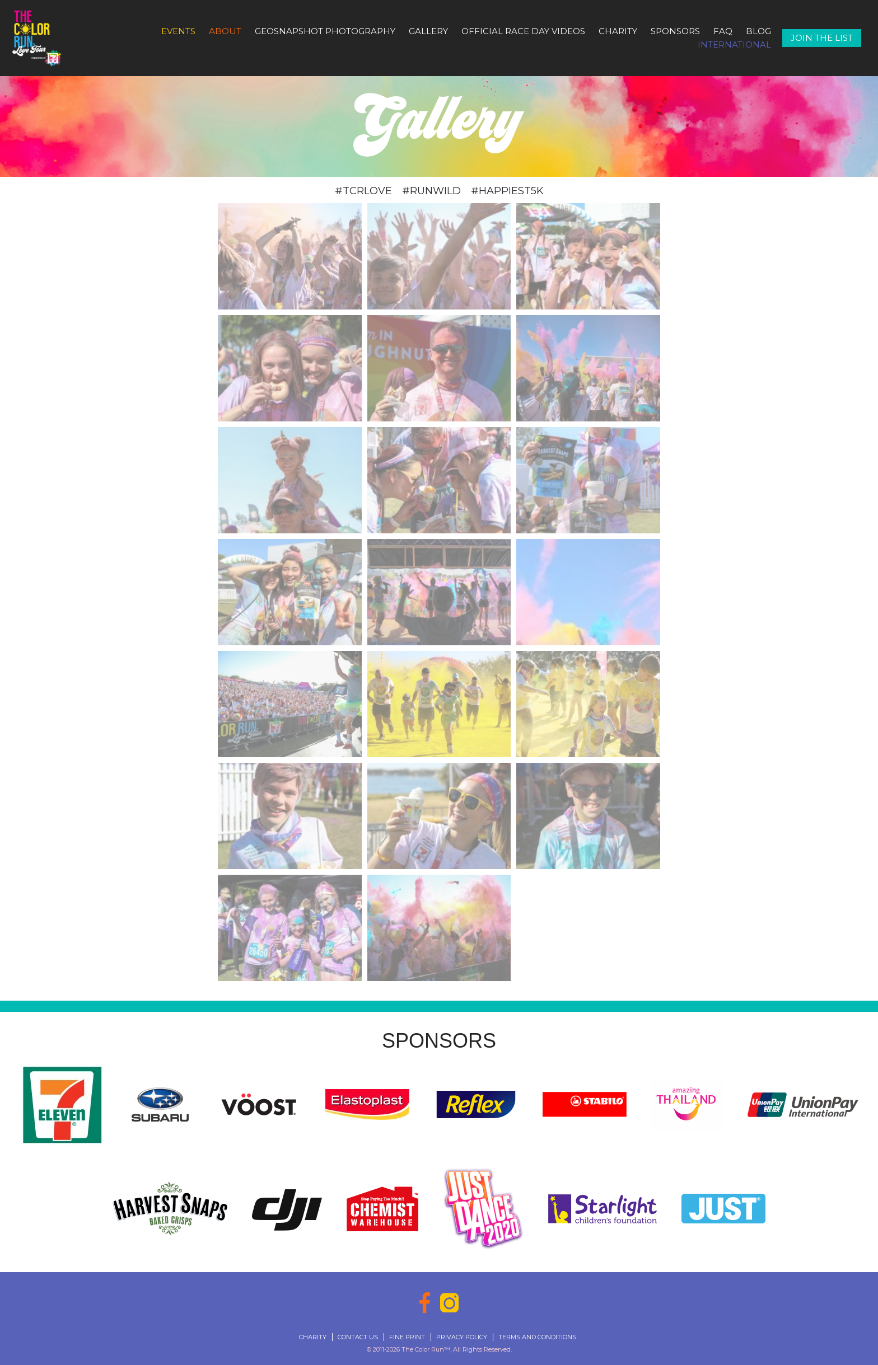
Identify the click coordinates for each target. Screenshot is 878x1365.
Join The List (822, 37)
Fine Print (407, 1337)
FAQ (722, 31)
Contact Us (358, 1337)
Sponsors (675, 31)
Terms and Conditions (537, 1337)
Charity (618, 31)
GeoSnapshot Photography (325, 31)
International (734, 44)
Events (178, 31)
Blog (758, 31)
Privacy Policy (461, 1337)
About (225, 31)
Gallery (428, 31)
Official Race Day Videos (523, 31)
